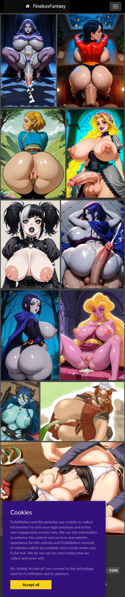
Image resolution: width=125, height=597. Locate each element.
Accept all (30, 584)
